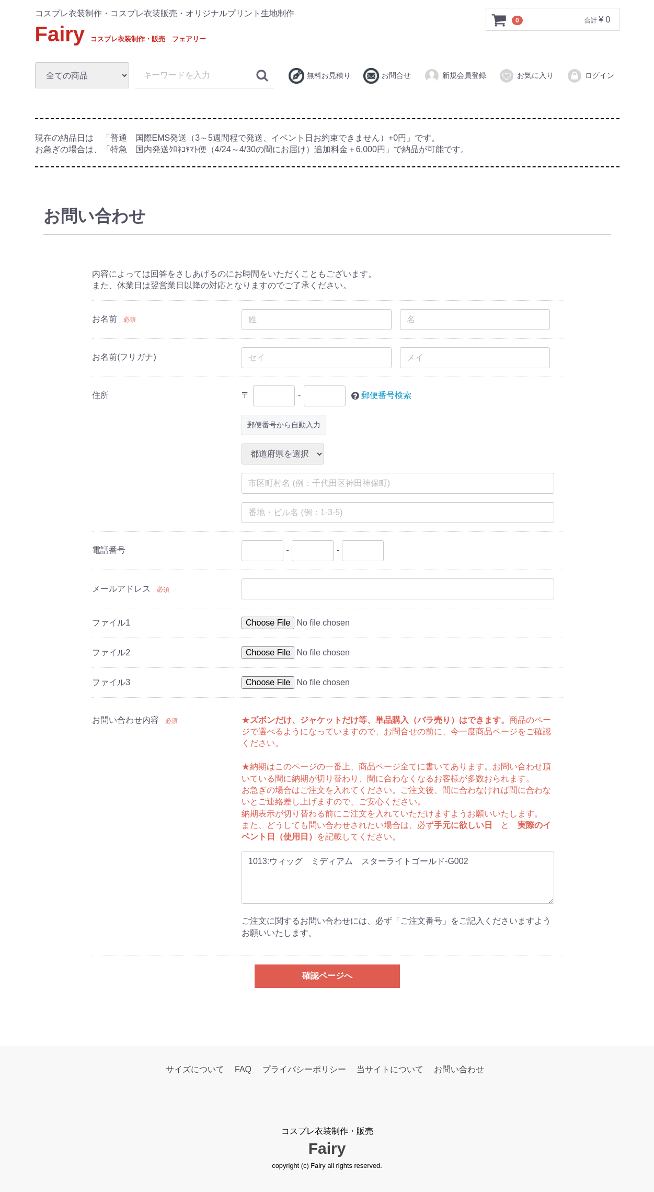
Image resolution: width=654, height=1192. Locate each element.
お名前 (104, 318)
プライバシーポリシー (304, 1068)
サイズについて (195, 1068)
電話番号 (108, 549)
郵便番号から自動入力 (283, 424)
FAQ (243, 1068)
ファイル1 (111, 622)
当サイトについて (390, 1068)
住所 (100, 394)
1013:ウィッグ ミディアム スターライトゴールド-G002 (398, 877)
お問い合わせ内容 (125, 719)
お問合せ (387, 76)
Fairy (120, 34)
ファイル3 (111, 681)
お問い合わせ (459, 1068)
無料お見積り (320, 76)
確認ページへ (327, 975)
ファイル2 (111, 652)
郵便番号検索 (386, 394)
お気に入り (526, 76)
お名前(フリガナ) (124, 356)
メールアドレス (121, 588)
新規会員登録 (455, 76)
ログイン (590, 76)
